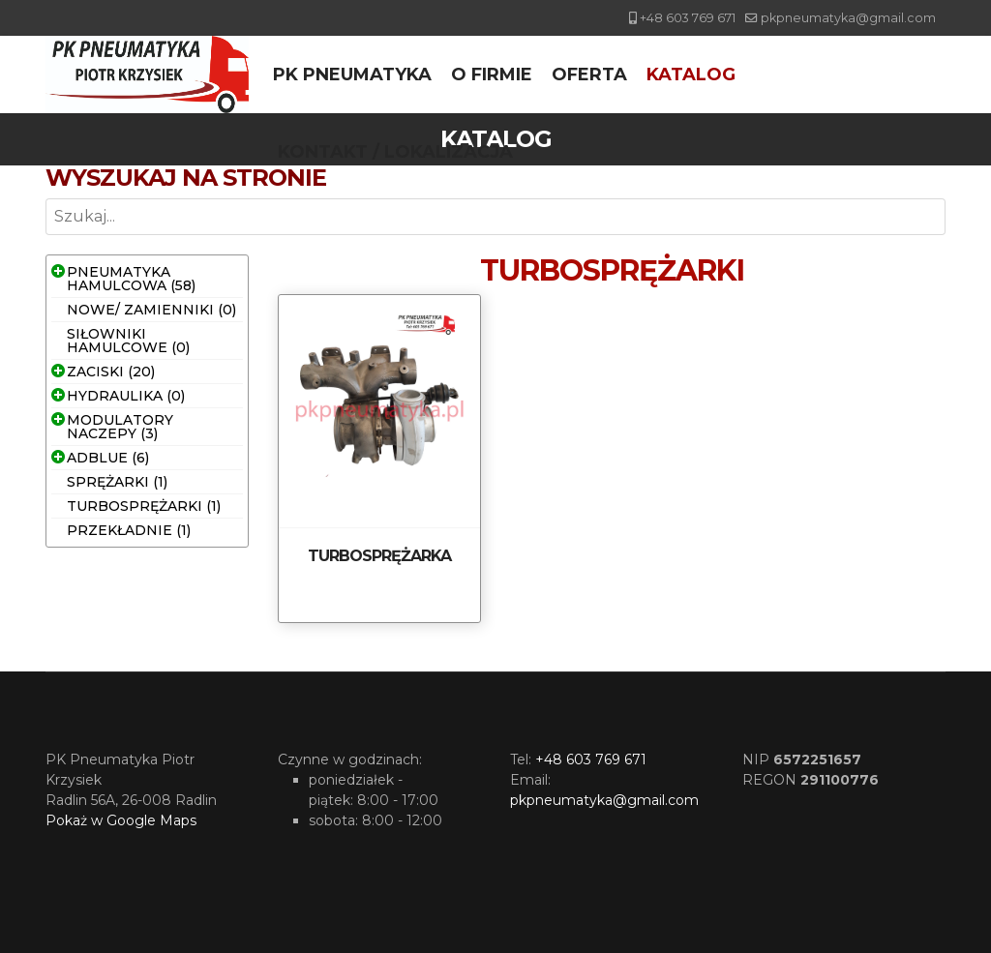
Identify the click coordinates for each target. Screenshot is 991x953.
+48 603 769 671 (688, 18)
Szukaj (45, 235)
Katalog (691, 74)
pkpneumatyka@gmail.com (848, 18)
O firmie (491, 74)
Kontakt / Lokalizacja (395, 152)
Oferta (589, 74)
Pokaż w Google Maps (120, 820)
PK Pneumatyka (352, 74)
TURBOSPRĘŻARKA (379, 556)
